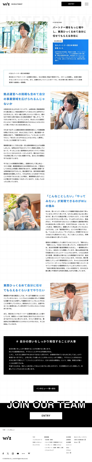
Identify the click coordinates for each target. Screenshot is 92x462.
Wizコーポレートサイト (80, 437)
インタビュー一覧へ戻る (46, 388)
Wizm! (77, 442)
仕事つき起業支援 (80, 439)
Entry (46, 415)
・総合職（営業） (49, 439)
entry (71, 4)
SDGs (67, 447)
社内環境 (68, 437)
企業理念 (68, 439)
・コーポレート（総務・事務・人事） (54, 447)
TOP (4, 430)
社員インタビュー (37, 442)
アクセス (68, 450)
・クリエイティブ (49, 450)
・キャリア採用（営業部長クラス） (53, 442)
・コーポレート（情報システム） (53, 445)
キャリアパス (36, 445)
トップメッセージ (37, 439)
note (68, 452)
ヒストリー (69, 445)
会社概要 (68, 442)
